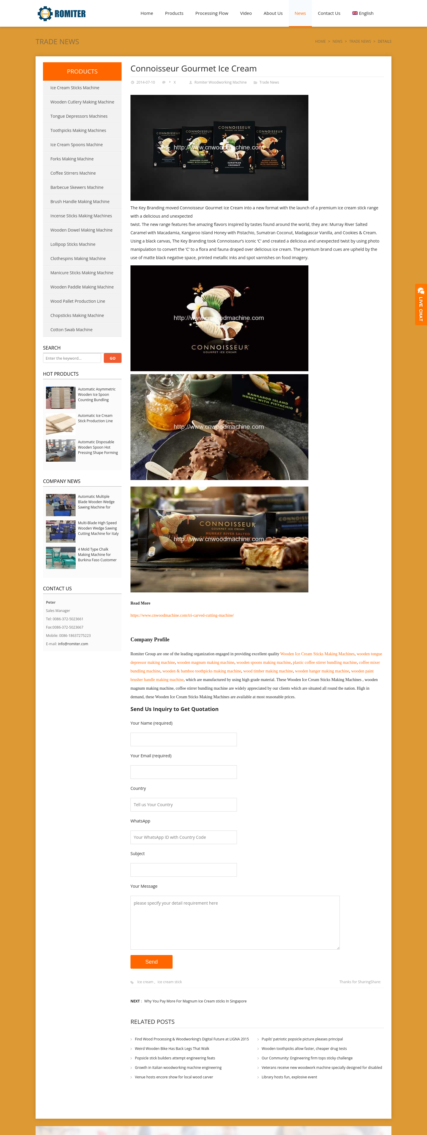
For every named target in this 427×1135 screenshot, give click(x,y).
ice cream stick (169, 981)
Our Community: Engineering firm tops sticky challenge (307, 1058)
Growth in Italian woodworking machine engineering (178, 1067)
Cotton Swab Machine (71, 329)
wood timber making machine (268, 671)
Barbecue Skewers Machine (76, 187)
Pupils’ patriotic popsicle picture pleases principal (302, 1039)
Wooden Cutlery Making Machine (82, 102)
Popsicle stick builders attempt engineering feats (175, 1058)
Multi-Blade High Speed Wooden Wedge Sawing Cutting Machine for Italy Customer (98, 530)
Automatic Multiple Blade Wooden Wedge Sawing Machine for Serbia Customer (96, 504)
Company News (61, 481)
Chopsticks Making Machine (77, 315)
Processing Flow (211, 13)
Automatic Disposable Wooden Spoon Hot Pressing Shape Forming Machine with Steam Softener (98, 452)
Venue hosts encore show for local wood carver (174, 1077)
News (300, 13)
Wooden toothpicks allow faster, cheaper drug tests (304, 1048)
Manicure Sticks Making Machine (81, 272)
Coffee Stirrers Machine (73, 173)
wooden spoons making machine (263, 662)
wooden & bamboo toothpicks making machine (201, 671)
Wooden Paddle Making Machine (82, 287)
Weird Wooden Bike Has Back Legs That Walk (172, 1048)
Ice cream (145, 981)
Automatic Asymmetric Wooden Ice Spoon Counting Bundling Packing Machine (97, 397)
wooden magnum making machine (205, 662)
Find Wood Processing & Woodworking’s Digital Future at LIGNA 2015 (192, 1039)
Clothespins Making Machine (78, 258)
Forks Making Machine (72, 159)
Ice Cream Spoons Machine (76, 144)
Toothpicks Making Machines (78, 130)
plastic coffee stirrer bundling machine (325, 662)
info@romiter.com (73, 643)
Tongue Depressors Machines (79, 116)
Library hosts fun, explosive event (289, 1077)
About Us (273, 13)
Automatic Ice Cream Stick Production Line (95, 418)
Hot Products (61, 374)
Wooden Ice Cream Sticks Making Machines (317, 654)
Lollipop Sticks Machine (72, 244)
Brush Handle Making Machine (79, 201)
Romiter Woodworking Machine (221, 82)
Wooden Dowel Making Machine (81, 230)
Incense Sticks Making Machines (81, 216)
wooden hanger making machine (322, 671)
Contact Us (329, 13)
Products (174, 13)
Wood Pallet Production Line (77, 301)
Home (147, 13)
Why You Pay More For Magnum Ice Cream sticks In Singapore (195, 1001)
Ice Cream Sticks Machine (74, 87)
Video (246, 13)
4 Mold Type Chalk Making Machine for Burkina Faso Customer (97, 554)
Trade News (57, 41)
